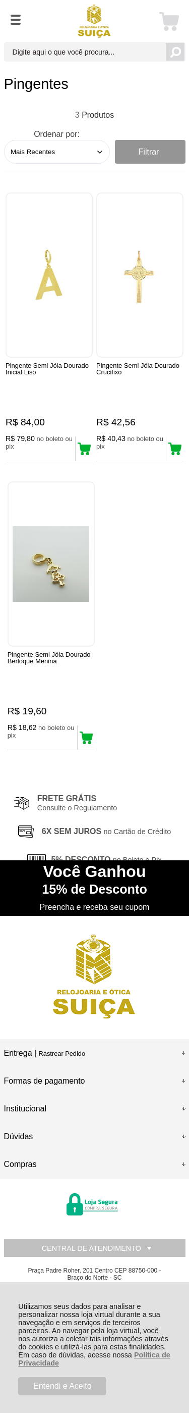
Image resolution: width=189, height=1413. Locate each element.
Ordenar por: (57, 134)
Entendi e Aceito (62, 1386)
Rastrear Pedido (62, 1053)
